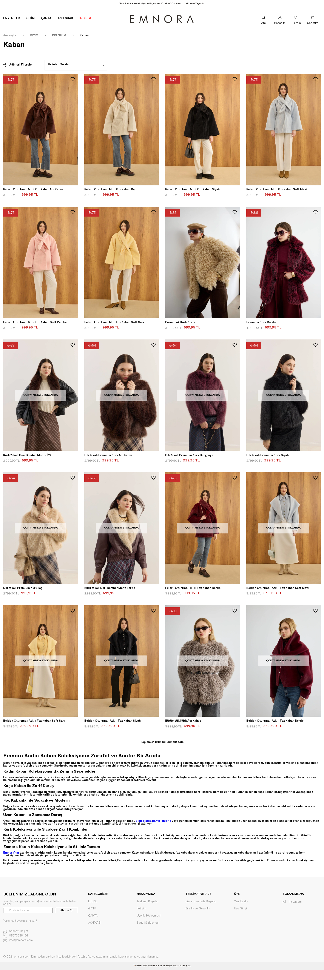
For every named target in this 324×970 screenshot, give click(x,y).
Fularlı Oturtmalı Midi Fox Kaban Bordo (193, 588)
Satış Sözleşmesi (148, 922)
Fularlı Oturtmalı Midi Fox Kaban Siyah (192, 190)
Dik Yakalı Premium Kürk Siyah (267, 455)
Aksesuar (65, 18)
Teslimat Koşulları (148, 901)
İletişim (141, 908)
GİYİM (34, 36)
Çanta (46, 18)
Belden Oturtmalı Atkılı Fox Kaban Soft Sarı (34, 721)
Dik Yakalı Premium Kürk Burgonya (189, 455)
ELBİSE (92, 901)
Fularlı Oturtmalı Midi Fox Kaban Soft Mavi (276, 190)
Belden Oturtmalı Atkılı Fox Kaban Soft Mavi (277, 588)
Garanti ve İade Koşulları (201, 901)
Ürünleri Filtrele (17, 65)
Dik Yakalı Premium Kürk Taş (22, 588)
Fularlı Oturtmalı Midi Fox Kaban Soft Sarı (114, 322)
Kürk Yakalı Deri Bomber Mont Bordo (109, 588)
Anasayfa (9, 36)
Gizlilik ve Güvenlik (197, 908)
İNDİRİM (85, 18)
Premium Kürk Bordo (261, 322)
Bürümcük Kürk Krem (180, 322)
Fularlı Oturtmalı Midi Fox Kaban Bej (110, 190)
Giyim (30, 18)
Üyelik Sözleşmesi (148, 915)
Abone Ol (66, 910)
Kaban (84, 36)
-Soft (138, 966)
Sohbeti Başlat (15, 931)
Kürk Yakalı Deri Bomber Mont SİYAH (28, 455)
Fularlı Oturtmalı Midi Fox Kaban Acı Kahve (33, 190)
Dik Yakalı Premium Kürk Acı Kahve (108, 455)
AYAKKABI (94, 922)
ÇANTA (93, 915)
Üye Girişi (240, 908)
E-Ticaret (149, 966)
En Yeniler (11, 18)
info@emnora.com (18, 941)
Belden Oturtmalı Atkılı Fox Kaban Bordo (275, 721)
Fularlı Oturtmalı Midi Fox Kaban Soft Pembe (35, 322)
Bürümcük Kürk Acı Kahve (183, 721)
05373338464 (15, 936)
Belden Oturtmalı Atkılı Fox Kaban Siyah (112, 721)
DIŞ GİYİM (59, 36)
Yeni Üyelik (241, 901)
